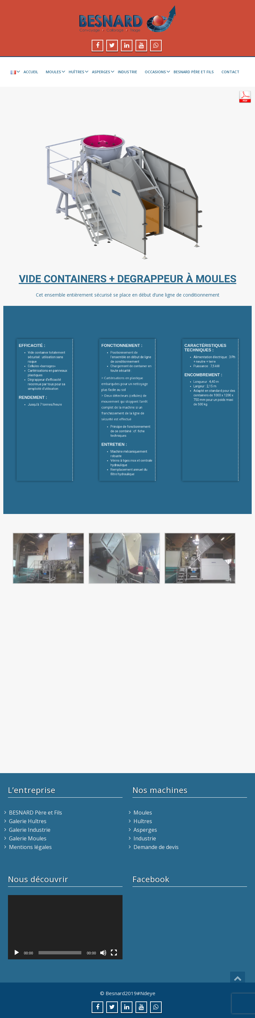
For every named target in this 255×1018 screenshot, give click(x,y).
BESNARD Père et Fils (194, 71)
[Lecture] (16, 952)
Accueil (31, 71)
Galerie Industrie (29, 829)
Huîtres (78, 72)
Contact (230, 71)
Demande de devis (156, 847)
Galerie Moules (27, 838)
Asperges (102, 72)
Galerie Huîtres (27, 821)
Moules (55, 72)
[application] (65, 927)
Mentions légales (30, 847)
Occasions (157, 72)
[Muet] (103, 952)
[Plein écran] (114, 952)
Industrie (127, 71)
